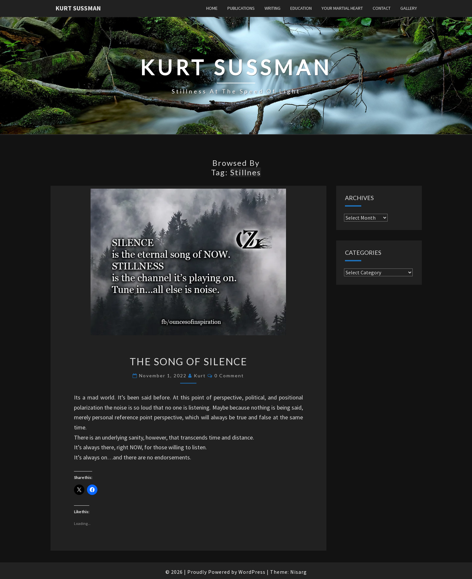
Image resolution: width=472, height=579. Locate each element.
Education (301, 8)
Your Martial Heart (342, 8)
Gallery (408, 8)
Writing (272, 8)
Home (212, 8)
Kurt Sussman (78, 8)
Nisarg (298, 572)
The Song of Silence (188, 361)
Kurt (200, 375)
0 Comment (229, 375)
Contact (382, 8)
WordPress (251, 572)
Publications (241, 8)
